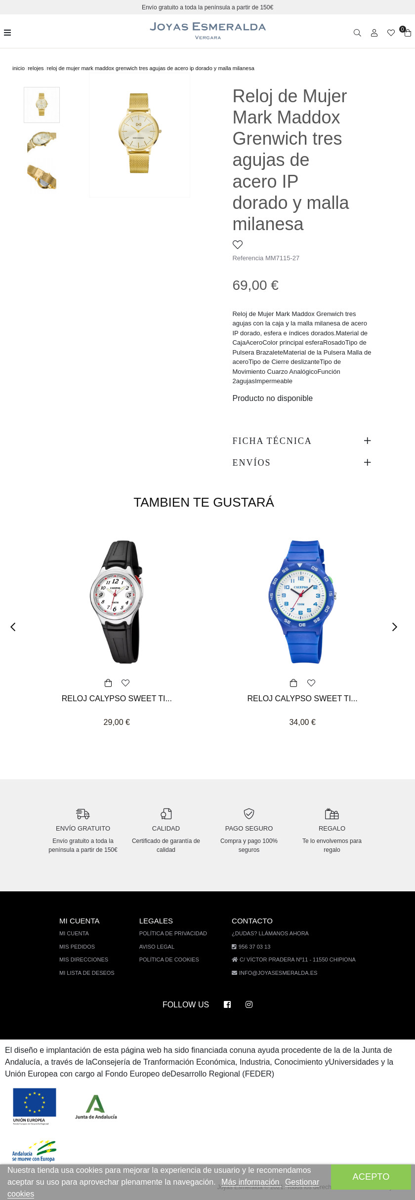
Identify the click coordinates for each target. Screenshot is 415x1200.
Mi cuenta (81, 933)
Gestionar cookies (43, 1194)
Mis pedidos (83, 946)
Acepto (370, 1176)
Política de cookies (172, 959)
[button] (16, 627)
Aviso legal (161, 946)
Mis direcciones (89, 959)
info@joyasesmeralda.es (278, 972)
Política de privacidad (176, 933)
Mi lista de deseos (92, 972)
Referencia (248, 258)
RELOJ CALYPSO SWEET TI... (116, 698)
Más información (258, 1182)
